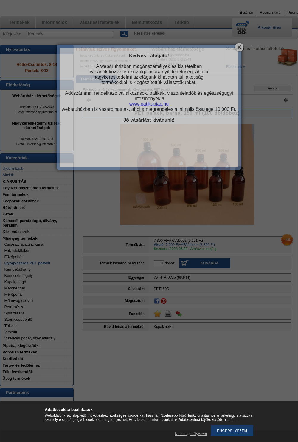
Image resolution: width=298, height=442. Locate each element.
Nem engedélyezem (191, 434)
